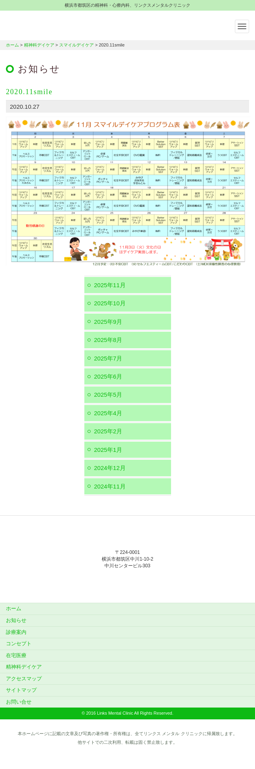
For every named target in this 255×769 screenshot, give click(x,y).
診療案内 (16, 632)
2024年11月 (110, 486)
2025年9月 (108, 321)
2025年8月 (108, 339)
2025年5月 (108, 394)
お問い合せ (19, 702)
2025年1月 (108, 449)
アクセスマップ (24, 679)
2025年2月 (108, 431)
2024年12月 (110, 467)
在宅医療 (16, 655)
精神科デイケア (39, 45)
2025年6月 (108, 376)
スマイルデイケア (76, 45)
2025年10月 (110, 303)
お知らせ (16, 620)
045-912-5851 (128, 582)
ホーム (12, 45)
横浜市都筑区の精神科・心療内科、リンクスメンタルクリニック (55, 24)
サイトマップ (21, 690)
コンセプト (19, 643)
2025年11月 (110, 285)
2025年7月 (108, 358)
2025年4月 (108, 413)
